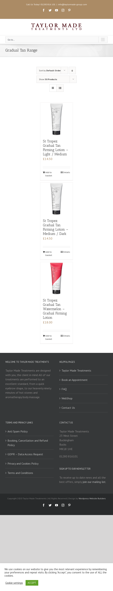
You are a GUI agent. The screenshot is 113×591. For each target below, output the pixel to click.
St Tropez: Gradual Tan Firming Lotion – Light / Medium (55, 147)
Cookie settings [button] (14, 583)
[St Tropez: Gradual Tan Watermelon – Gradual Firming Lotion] (56, 278)
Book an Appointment (75, 380)
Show (48, 79)
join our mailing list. (94, 482)
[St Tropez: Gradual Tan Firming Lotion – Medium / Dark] (56, 198)
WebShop (67, 398)
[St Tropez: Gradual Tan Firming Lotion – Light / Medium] (56, 119)
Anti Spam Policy (18, 431)
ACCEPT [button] (32, 582)
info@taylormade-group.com (72, 4)
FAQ (64, 389)
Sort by (50, 70)
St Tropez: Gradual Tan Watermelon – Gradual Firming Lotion (55, 309)
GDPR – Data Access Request (25, 454)
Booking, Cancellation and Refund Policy (28, 443)
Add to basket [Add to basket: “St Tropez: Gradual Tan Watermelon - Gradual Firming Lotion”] (48, 337)
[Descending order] (72, 70)
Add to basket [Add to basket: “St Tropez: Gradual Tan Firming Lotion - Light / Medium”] (48, 174)
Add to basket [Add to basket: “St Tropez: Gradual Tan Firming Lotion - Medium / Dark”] (48, 253)
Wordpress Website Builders (92, 498)
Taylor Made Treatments (76, 370)
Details (66, 172)
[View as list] (59, 88)
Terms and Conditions (20, 473)
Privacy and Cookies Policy (23, 463)
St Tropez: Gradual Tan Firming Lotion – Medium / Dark (55, 227)
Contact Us (68, 407)
